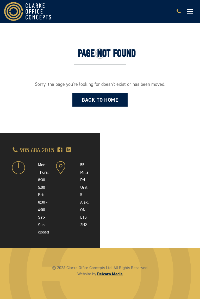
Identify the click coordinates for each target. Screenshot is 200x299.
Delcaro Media (110, 274)
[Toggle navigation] (190, 11)
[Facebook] (60, 150)
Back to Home (100, 99)
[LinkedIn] (69, 150)
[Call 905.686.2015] (178, 11)
